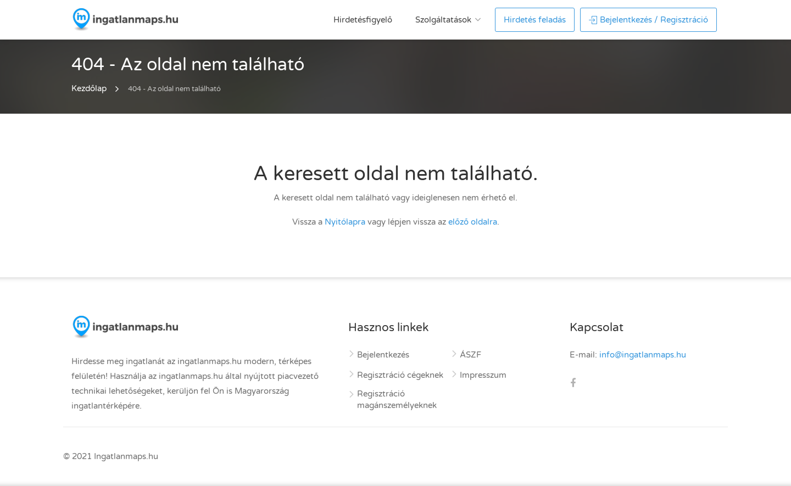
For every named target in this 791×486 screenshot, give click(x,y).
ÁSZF (470, 355)
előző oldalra (472, 222)
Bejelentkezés (383, 355)
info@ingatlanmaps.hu (642, 355)
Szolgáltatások (443, 20)
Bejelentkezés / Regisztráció (648, 20)
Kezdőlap (89, 88)
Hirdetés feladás (535, 20)
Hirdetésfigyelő (362, 20)
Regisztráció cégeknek (400, 375)
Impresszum (483, 375)
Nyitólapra (345, 222)
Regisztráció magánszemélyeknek (397, 399)
